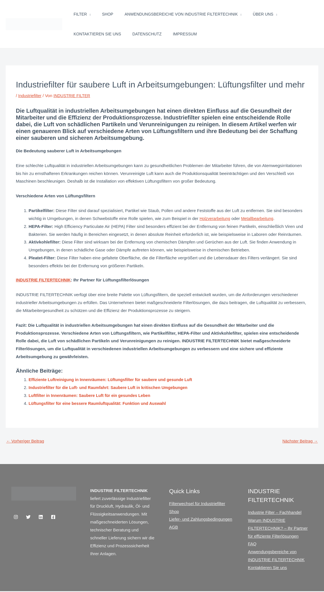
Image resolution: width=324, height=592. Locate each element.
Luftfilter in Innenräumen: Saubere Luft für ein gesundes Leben (92, 395)
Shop (107, 14)
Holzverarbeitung (215, 218)
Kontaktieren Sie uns (97, 34)
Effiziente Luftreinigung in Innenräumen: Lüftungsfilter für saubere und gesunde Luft (114, 379)
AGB (173, 527)
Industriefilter (30, 95)
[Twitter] (28, 517)
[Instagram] (15, 517)
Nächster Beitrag (299, 441)
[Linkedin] (40, 517)
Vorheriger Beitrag (26, 441)
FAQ (252, 544)
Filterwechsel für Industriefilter (197, 503)
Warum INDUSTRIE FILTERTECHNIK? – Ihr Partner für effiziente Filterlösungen (278, 528)
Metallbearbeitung (259, 218)
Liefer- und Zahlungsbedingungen (201, 519)
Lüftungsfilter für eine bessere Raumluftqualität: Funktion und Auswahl (100, 403)
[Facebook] (53, 517)
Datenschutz (147, 34)
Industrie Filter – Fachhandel (275, 512)
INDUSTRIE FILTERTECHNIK (44, 279)
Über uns (263, 14)
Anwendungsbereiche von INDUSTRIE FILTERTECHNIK (181, 14)
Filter (80, 14)
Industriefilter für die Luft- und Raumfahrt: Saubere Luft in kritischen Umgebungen (112, 387)
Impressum (185, 34)
